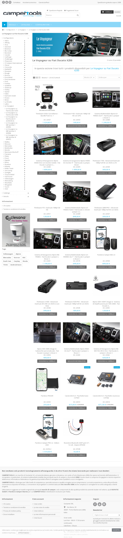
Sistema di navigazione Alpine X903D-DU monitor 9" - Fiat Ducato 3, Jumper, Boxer (76, 163)
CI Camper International (13, 63)
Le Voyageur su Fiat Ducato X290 (12, 114)
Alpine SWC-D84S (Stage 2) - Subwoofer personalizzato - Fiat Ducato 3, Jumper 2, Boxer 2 (47, 351)
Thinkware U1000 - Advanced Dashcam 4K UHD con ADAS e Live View (47, 304)
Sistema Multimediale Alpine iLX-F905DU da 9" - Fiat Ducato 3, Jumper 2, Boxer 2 (106, 116)
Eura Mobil (8, 77)
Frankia (7, 84)
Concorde (8, 67)
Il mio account (38, 499)
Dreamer (8, 71)
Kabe (7, 94)
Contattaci (16, 2)
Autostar (8, 47)
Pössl (7, 158)
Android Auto (16, 265)
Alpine (18, 254)
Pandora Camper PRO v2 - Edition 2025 (47, 444)
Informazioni (7, 201)
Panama (8, 154)
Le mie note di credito (41, 507)
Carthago (8, 57)
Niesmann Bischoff (11, 152)
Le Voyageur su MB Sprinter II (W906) (11, 131)
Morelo (7, 150)
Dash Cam (7, 261)
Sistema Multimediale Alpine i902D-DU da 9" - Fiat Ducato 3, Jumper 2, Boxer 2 (76, 351)
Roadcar (8, 164)
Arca (6, 45)
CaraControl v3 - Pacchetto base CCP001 (76, 397)
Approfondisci (23, 533)
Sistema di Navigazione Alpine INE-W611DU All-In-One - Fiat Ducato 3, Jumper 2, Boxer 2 (106, 351)
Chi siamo (6, 206)
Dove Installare (8, 514)
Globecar (8, 88)
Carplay (17, 261)
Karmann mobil (10, 96)
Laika (7, 104)
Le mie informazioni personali (44, 514)
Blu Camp (8, 51)
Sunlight (8, 173)
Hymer (7, 92)
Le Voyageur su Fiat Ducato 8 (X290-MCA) (11, 119)
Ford (6, 81)
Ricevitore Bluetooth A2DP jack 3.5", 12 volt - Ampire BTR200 (76, 444)
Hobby (7, 90)
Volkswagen (9, 179)
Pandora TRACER (47, 396)
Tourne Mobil (9, 175)
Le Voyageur (9, 106)
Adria (7, 41)
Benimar (8, 49)
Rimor (7, 162)
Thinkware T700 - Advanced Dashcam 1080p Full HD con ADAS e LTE (106, 162)
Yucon (7, 187)
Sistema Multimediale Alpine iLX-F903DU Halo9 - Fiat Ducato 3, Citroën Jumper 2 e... (76, 210)
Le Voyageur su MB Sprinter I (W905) (11, 125)
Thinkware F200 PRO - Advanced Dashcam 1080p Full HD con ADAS (77, 303)
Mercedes (8, 146)
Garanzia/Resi (44, 2)
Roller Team (9, 168)
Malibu (7, 142)
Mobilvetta (8, 148)
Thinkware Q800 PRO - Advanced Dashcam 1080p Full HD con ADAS (106, 209)
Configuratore (8, 38)
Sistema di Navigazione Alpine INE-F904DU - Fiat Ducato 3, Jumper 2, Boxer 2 (47, 257)
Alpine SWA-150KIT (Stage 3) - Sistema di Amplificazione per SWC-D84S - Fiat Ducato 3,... (106, 304)
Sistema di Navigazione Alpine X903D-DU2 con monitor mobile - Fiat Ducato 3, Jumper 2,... (47, 163)
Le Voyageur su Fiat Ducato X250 (12, 110)
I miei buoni (38, 518)
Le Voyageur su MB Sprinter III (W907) (11, 137)
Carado (7, 55)
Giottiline (8, 86)
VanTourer (8, 177)
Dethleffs (8, 69)
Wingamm (8, 185)
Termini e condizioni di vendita (14, 209)
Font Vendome (10, 79)
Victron (17, 257)
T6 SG (5, 265)
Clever (7, 65)
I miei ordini (38, 504)
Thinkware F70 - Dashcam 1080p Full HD (47, 209)
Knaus (7, 98)
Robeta (7, 166)
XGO (6, 189)
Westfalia (8, 183)
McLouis (8, 144)
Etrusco (7, 75)
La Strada (8, 102)
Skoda (25, 261)
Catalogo (6, 193)
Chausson (8, 61)
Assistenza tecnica (29, 2)
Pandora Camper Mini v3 (106, 255)
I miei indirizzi (38, 511)
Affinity (7, 43)
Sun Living (8, 170)
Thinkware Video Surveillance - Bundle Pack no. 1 (47, 115)
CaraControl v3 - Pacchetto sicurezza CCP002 (106, 397)
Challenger (9, 59)
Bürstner (8, 53)
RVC (24, 257)
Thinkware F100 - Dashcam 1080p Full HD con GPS (76, 115)
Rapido (7, 160)
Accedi (118, 16)
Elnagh (7, 73)
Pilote (7, 156)
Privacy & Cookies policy (12, 511)
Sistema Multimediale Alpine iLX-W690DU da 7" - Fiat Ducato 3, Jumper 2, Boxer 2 (76, 257)
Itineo (7, 100)
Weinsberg (9, 181)
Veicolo (6, 196)
